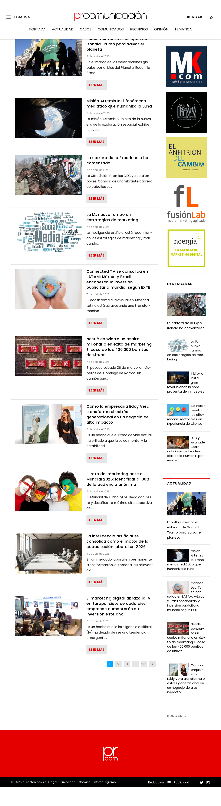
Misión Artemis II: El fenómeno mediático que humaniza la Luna (119, 122)
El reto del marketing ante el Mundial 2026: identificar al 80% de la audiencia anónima (118, 498)
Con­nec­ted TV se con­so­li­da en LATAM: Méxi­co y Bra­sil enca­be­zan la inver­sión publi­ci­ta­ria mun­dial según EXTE (186, 615)
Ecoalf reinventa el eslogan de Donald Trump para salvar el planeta (116, 63)
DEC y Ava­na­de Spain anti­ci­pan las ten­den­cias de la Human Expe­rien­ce (186, 467)
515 (143, 682)
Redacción (156, 801)
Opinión (161, 33)
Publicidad (181, 801)
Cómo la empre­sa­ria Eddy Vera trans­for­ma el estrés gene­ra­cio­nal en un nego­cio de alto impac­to (186, 697)
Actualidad (62, 33)
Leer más (97, 103)
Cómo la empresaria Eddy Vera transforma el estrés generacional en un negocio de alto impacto (117, 433)
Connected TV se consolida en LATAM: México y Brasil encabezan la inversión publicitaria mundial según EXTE (118, 298)
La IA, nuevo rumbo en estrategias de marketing (112, 236)
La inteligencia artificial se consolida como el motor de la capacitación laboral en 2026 (117, 560)
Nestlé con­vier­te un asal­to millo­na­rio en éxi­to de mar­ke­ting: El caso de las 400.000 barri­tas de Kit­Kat (186, 656)
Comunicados (111, 33)
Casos (85, 33)
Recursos (139, 33)
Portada (37, 33)
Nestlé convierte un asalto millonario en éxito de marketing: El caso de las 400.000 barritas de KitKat (119, 365)
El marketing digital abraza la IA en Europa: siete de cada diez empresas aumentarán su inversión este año (118, 624)
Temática (183, 33)
